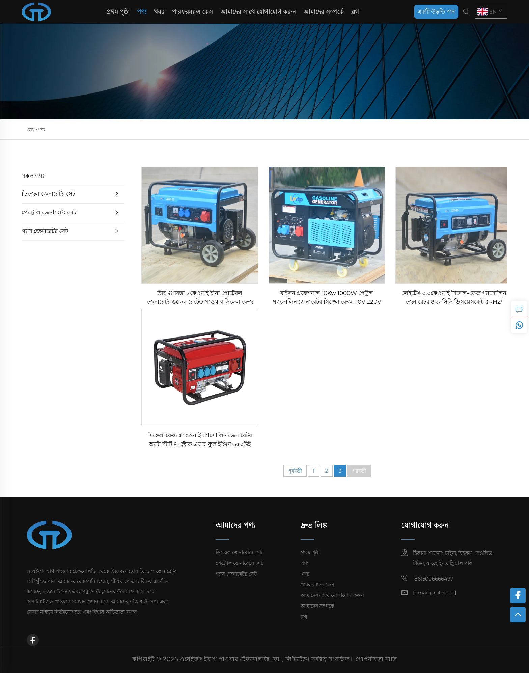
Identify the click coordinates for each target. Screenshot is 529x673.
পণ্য (141, 12)
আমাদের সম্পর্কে (323, 12)
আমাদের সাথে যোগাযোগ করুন (258, 12)
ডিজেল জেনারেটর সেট (48, 193)
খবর (159, 12)
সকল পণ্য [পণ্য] (33, 175)
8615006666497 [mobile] (427, 578)
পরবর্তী (359, 471)
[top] (518, 614)
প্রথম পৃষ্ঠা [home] (118, 12)
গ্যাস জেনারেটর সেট (45, 230)
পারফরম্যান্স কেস (192, 12)
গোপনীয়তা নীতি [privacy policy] (376, 659)
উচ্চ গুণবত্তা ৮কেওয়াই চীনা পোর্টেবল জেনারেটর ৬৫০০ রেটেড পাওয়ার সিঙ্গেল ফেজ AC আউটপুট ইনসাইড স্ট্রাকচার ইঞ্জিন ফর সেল (200, 298)
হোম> (32, 129)
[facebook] (33, 640)
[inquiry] (519, 309)
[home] (36, 11)
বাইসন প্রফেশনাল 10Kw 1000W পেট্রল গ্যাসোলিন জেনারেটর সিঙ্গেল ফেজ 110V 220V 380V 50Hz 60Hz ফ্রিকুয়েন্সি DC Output (327, 298)
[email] (434, 592)
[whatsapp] (519, 325)
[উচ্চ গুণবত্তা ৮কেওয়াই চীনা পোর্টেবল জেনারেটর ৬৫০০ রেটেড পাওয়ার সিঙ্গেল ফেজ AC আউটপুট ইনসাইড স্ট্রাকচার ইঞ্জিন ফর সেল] (199, 224)
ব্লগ (355, 12)
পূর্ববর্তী (295, 471)
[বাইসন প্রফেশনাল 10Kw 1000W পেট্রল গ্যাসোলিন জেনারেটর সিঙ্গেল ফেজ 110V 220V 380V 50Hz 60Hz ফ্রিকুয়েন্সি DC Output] (327, 224)
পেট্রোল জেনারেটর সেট (49, 212)
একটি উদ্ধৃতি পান (436, 11)
